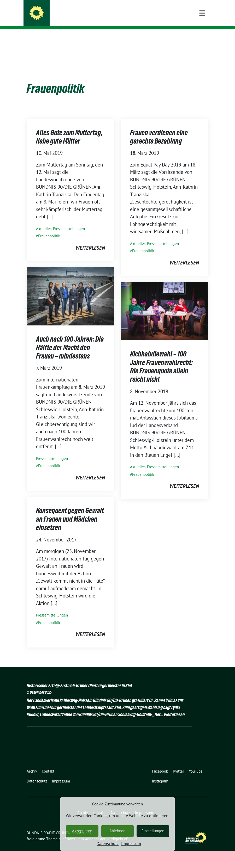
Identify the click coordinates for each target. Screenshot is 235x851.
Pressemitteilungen (69, 220)
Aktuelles (43, 220)
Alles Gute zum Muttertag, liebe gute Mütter (69, 128)
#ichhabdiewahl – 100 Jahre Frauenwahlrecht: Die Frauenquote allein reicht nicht (161, 358)
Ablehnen (117, 830)
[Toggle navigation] (202, 37)
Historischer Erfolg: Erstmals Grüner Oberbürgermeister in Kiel (79, 677)
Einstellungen (153, 830)
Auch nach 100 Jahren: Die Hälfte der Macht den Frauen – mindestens (70, 339)
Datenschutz (108, 843)
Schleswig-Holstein (69, 18)
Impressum (131, 843)
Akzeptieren (82, 830)
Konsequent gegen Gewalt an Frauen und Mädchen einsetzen (70, 510)
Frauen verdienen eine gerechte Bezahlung (159, 128)
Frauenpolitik (49, 227)
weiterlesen (90, 240)
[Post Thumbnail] (70, 288)
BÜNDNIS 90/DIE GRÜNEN (77, 11)
